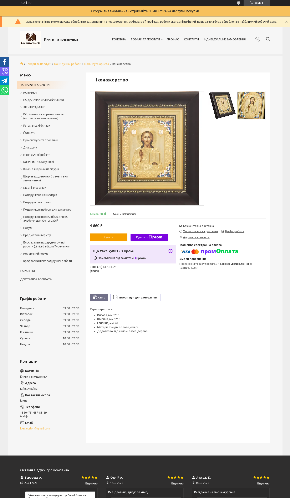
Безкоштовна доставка (198, 225)
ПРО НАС (173, 39)
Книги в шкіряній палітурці (41, 169)
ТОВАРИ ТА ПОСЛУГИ (145, 39)
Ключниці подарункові (38, 162)
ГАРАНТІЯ (27, 271)
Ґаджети (29, 133)
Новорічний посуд (35, 253)
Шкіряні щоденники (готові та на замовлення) (45, 178)
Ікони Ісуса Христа (96, 64)
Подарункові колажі (37, 202)
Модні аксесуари (34, 187)
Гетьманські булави (36, 125)
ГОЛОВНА (119, 39)
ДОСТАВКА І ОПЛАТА (36, 279)
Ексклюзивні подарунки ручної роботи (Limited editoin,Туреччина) (46, 244)
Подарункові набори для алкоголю (47, 209)
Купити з (149, 237)
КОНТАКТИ (191, 39)
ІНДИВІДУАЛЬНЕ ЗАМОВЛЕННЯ (225, 39)
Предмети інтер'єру (37, 235)
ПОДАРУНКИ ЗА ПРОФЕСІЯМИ (43, 99)
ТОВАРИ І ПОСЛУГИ (35, 84)
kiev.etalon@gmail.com (35, 428)
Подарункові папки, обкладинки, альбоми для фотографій (45, 218)
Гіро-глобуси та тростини (40, 140)
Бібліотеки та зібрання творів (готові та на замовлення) (43, 116)
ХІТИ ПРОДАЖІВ (34, 107)
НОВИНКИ (30, 92)
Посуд (27, 228)
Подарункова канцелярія (40, 195)
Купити (108, 237)
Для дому (30, 147)
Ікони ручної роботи (67, 64)
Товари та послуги (38, 64)
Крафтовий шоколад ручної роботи (47, 261)
